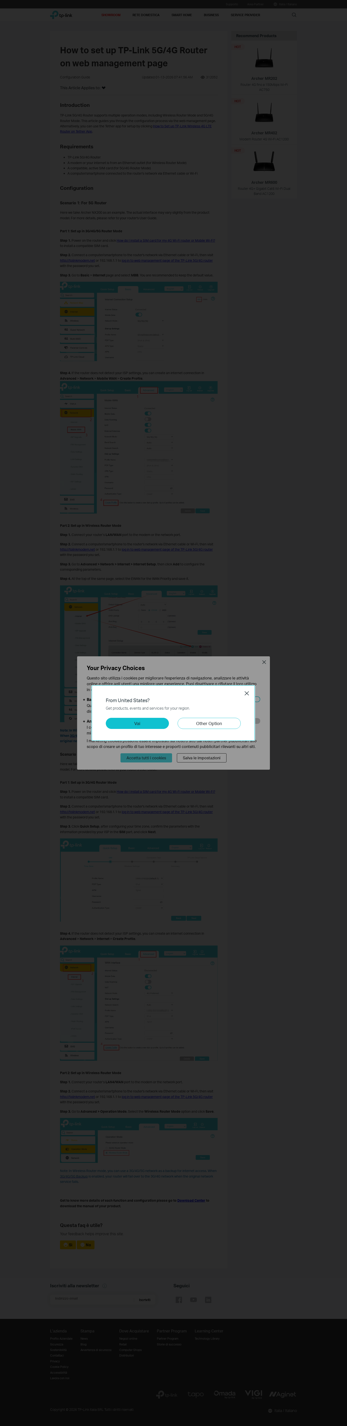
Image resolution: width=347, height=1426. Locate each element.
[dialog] (173, 713)
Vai (137, 723)
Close (246, 693)
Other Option (209, 723)
